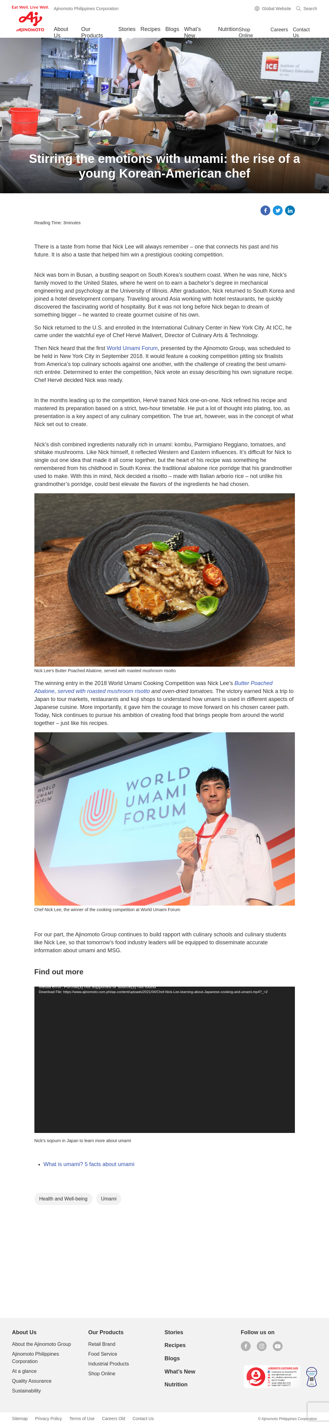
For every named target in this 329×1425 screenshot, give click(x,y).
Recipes (150, 29)
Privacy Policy (48, 1418)
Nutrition (228, 29)
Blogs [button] (172, 29)
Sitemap (20, 1418)
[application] (164, 1060)
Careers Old (113, 1418)
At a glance (24, 1371)
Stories (126, 29)
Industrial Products (108, 1363)
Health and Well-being (63, 1198)
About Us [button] (61, 32)
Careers (279, 29)
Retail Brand (101, 1344)
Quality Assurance (32, 1381)
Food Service (102, 1354)
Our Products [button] (92, 32)
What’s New (192, 32)
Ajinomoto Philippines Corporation (35, 1357)
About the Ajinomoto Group (41, 1344)
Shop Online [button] (246, 32)
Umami (109, 1198)
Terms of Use (82, 1418)
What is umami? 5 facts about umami (89, 1164)
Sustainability (26, 1390)
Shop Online (101, 1373)
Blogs (172, 1358)
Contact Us (301, 32)
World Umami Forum (132, 348)
